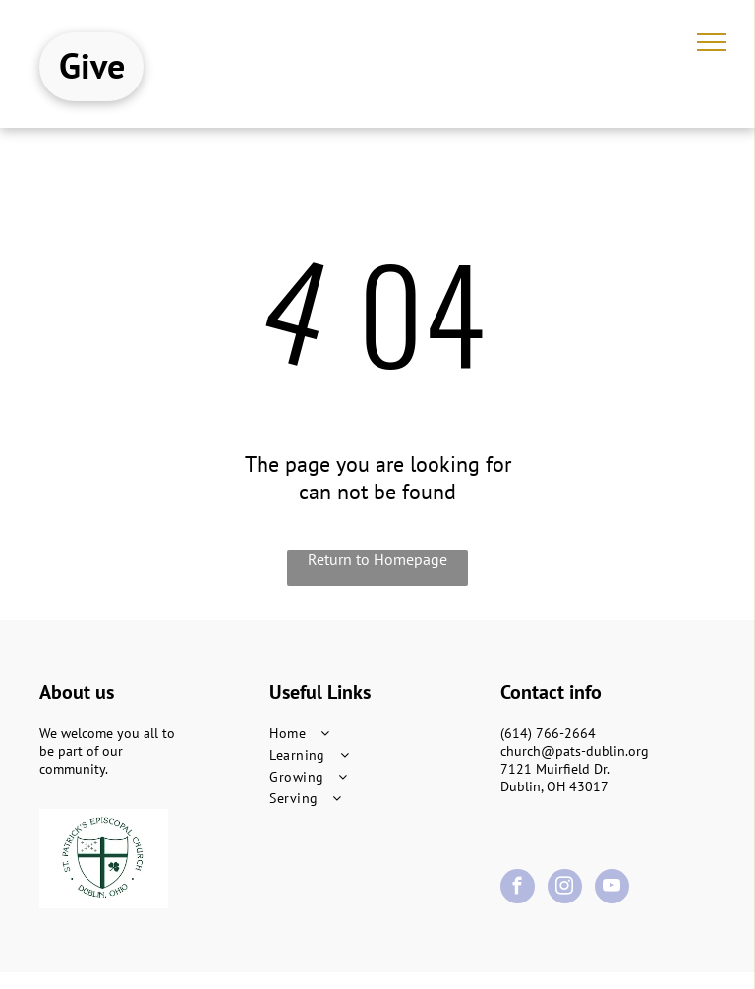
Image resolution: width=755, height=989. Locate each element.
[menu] (711, 42)
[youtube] (612, 888)
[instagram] (565, 888)
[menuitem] (377, 733)
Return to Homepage (377, 559)
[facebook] (517, 888)
